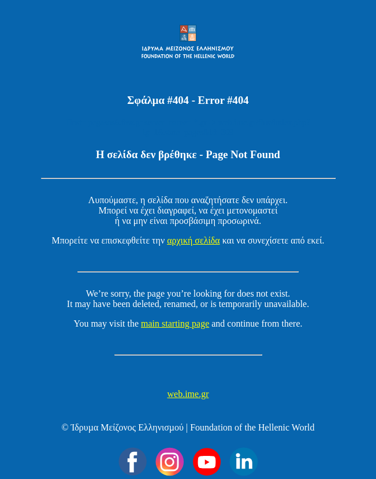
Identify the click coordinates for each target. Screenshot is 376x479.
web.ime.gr (188, 394)
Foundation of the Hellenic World (252, 427)
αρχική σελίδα (193, 240)
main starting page (175, 323)
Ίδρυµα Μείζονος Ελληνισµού (127, 427)
